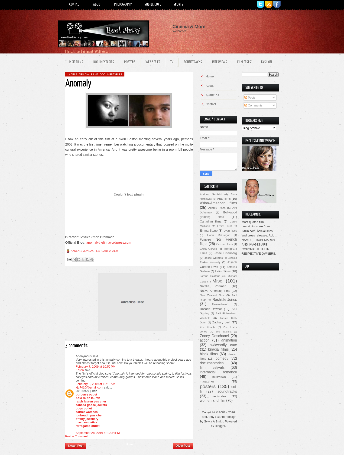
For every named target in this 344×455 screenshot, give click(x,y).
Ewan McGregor (218, 234)
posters (208, 386)
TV (171, 62)
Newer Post (75, 445)
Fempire (205, 239)
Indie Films (76, 62)
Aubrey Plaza (217, 207)
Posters (129, 62)
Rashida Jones (224, 300)
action (205, 340)
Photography (123, 4)
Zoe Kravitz (207, 327)
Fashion (266, 62)
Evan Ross (230, 230)
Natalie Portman (213, 286)
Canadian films (210, 221)
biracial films (88, 74)
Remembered (220, 304)
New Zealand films (212, 295)
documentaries (111, 74)
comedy (222, 358)
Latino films (222, 271)
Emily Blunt (224, 225)
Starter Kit (212, 94)
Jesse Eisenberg (225, 253)
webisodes (219, 396)
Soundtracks (193, 62)
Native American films (215, 290)
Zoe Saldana (223, 331)
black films (209, 354)
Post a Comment (76, 436)
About (97, 4)
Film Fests (244, 62)
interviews (219, 377)
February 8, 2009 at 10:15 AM (95, 384)
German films (224, 244)
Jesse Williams (213, 257)
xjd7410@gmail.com (89, 387)
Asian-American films (218, 203)
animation (229, 340)
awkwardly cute (223, 345)
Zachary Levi (221, 322)
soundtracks (227, 391)
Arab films (223, 198)
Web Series (153, 62)
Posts (250, 97)
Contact (75, 4)
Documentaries (103, 62)
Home (129, 444)
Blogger (220, 426)
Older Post (183, 445)
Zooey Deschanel (214, 336)
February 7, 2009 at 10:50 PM (95, 366)
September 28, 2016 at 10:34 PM (98, 433)
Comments (253, 105)
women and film (212, 400)
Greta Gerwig (208, 248)
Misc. (218, 280)
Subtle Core (152, 4)
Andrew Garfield (210, 194)
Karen (80, 370)
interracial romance (218, 372)
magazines (207, 381)
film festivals (212, 367)
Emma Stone (208, 230)
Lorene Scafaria (210, 275)
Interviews (219, 62)
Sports (178, 4)
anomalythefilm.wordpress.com (108, 242)
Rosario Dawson (211, 309)
